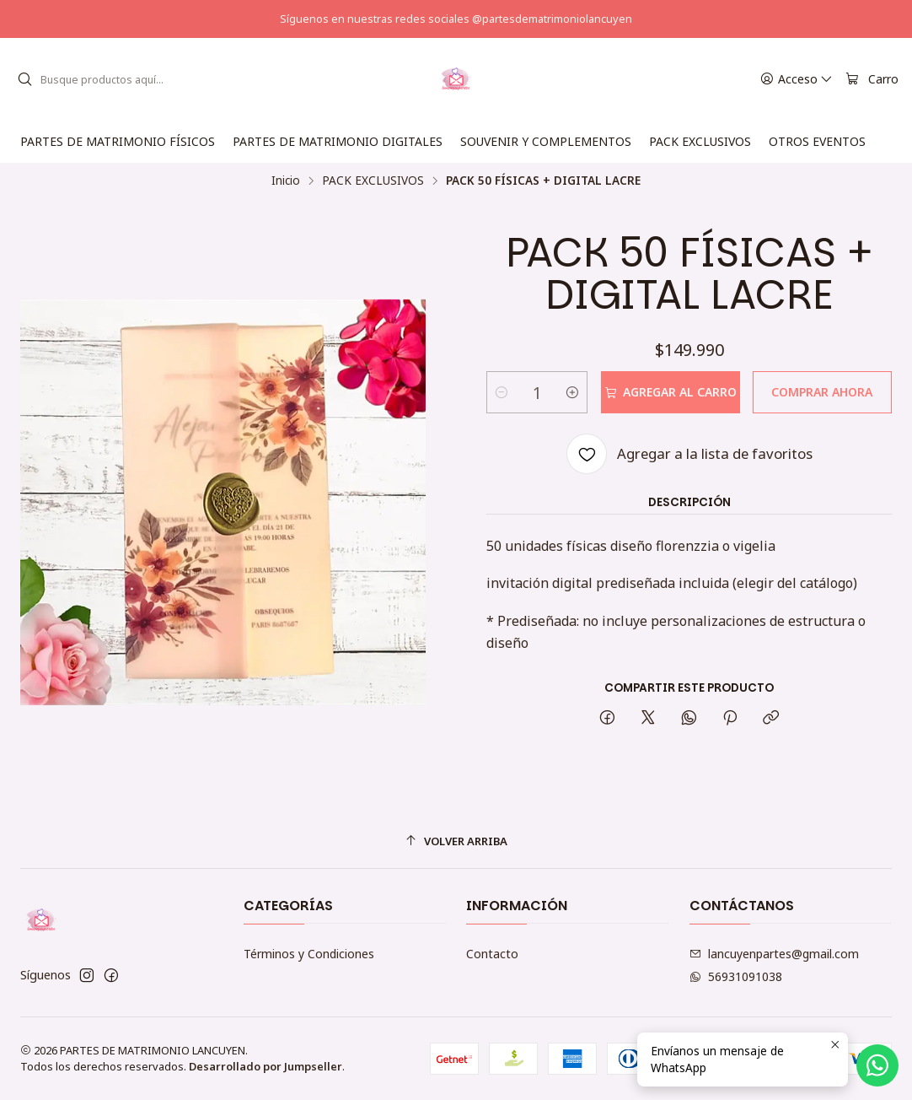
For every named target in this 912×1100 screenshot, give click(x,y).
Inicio (285, 180)
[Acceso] (796, 79)
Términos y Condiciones (309, 954)
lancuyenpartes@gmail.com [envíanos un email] (774, 954)
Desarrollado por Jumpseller (265, 1066)
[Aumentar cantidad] (572, 392)
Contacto (492, 954)
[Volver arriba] (456, 841)
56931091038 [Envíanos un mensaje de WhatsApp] (735, 976)
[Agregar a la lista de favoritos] (689, 454)
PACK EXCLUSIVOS (373, 180)
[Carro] (872, 79)
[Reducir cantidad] (501, 392)
